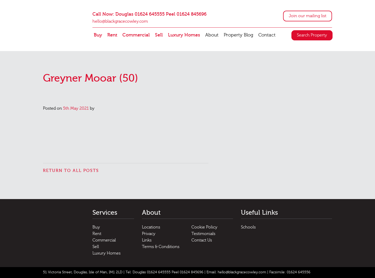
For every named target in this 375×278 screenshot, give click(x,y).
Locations (151, 227)
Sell (159, 35)
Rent (112, 35)
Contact (267, 35)
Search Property (312, 35)
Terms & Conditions (160, 246)
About (211, 35)
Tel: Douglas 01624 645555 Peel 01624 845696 (164, 272)
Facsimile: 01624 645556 (289, 272)
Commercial (136, 35)
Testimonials (203, 233)
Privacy (148, 233)
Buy (98, 35)
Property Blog (238, 35)
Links (147, 240)
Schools (248, 227)
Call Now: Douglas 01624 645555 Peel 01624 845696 (149, 14)
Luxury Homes (184, 35)
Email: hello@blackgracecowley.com (236, 272)
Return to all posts (71, 170)
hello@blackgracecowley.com (120, 21)
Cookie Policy (204, 227)
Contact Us (201, 240)
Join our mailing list (307, 16)
